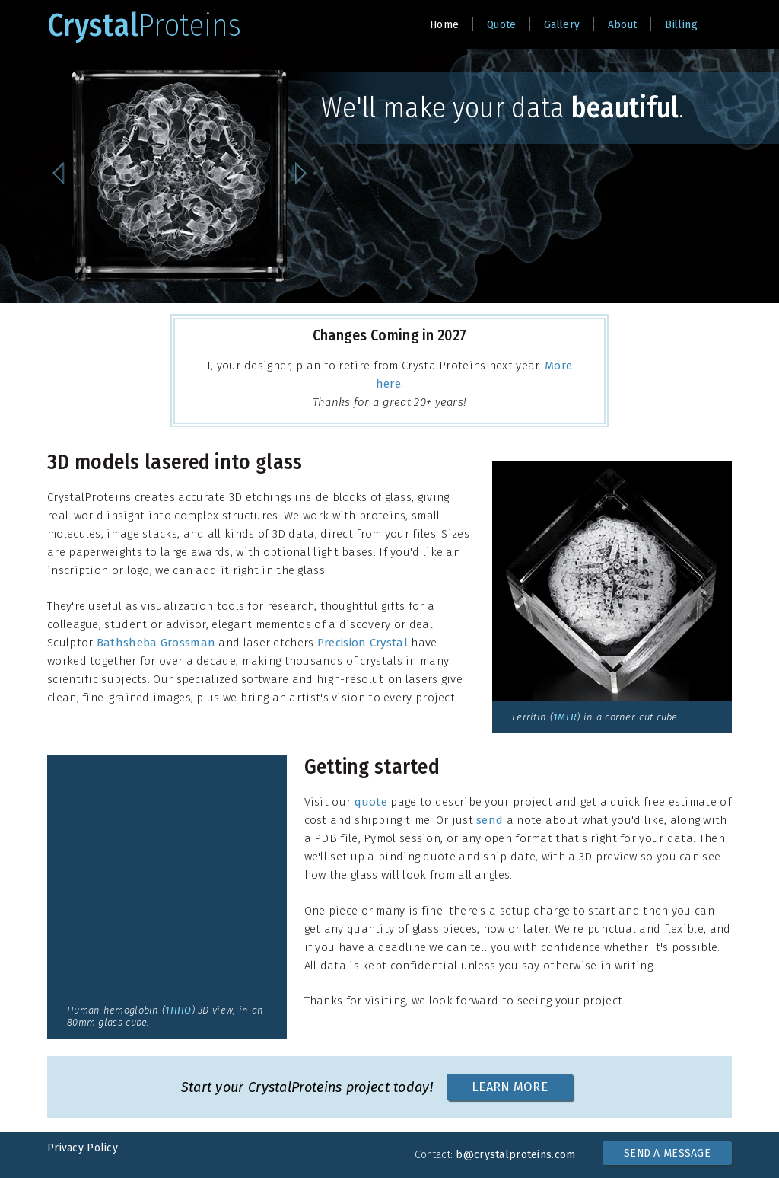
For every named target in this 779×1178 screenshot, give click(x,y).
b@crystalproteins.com (515, 1154)
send (489, 820)
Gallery (562, 24)
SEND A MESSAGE (667, 1153)
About (623, 24)
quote (371, 802)
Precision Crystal (362, 643)
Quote (502, 24)
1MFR (565, 717)
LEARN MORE (510, 1087)
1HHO (178, 1010)
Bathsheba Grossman (156, 643)
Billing (681, 24)
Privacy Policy (82, 1147)
